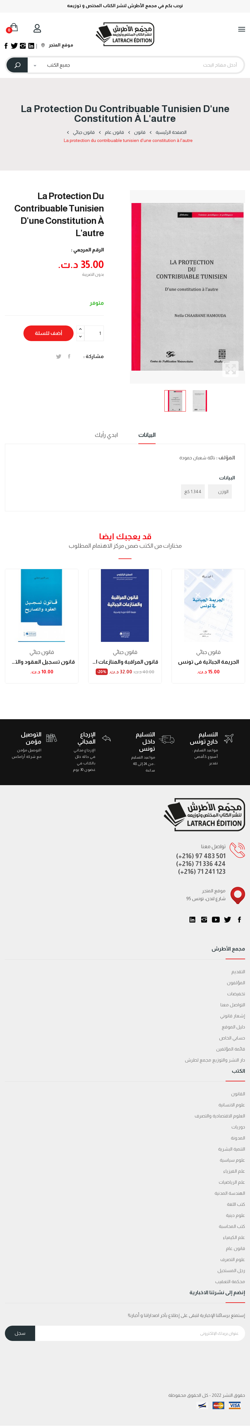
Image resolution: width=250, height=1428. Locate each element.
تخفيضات (236, 993)
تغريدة (59, 356)
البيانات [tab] (147, 435)
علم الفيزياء (234, 1171)
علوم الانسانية (231, 1104)
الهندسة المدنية (230, 1193)
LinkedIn (192, 919)
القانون (238, 1093)
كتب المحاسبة (232, 1226)
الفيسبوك (239, 919)
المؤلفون (236, 982)
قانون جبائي (42, 652)
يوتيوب (216, 919)
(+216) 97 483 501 (201, 856)
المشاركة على (69, 356)
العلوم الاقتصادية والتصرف (220, 1115)
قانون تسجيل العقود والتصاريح (41, 662)
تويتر (227, 919)
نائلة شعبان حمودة (197, 457)
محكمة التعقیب (230, 1281)
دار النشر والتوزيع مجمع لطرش (215, 1060)
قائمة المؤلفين (230, 1049)
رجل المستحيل (231, 1270)
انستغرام (204, 919)
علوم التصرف (232, 1259)
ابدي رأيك (106, 435)
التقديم (238, 971)
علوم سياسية (232, 1160)
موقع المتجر (57, 44)
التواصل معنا (232, 1004)
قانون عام (235, 1248)
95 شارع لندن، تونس (206, 898)
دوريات (238, 1126)
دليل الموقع (233, 1026)
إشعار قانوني (232, 1015)
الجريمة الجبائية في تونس (208, 662)
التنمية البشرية (231, 1149)
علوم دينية (235, 1215)
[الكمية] (94, 333)
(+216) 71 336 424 (201, 863)
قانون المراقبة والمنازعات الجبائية (125, 662)
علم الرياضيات (232, 1182)
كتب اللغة (236, 1204)
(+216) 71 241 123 (202, 871)
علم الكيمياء (234, 1237)
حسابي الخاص (232, 1037)
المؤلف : (225, 457)
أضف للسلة (48, 333)
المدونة (238, 1138)
